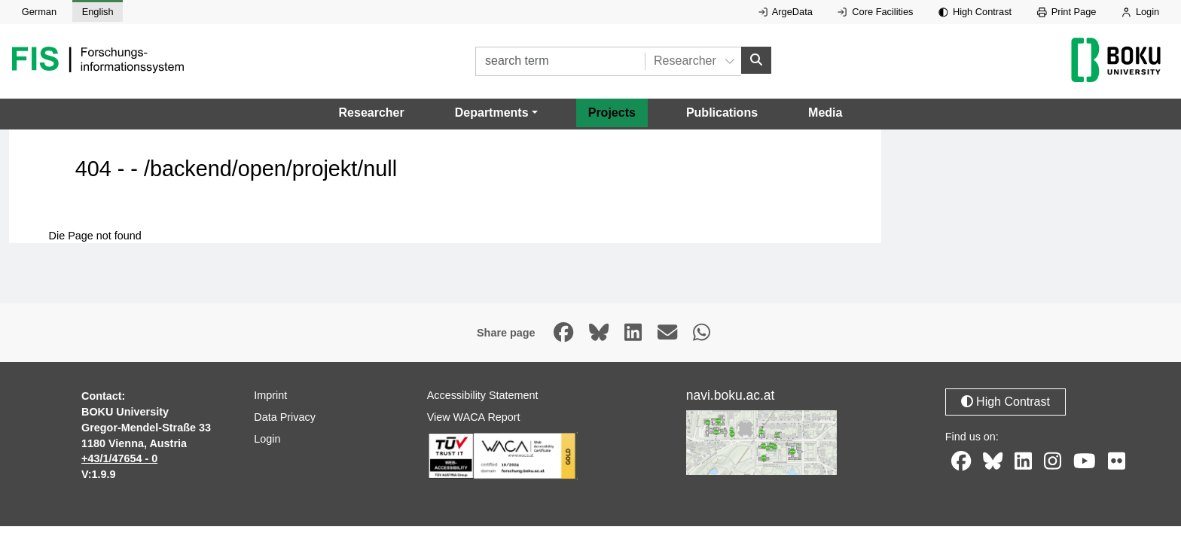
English (98, 11)
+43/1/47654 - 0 (119, 458)
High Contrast (975, 11)
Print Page (1067, 11)
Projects (612, 112)
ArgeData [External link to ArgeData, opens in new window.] (785, 11)
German (39, 11)
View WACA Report (473, 417)
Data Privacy (285, 417)
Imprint (270, 395)
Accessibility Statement (483, 395)
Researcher (371, 112)
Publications (722, 112)
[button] (496, 113)
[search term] (560, 61)
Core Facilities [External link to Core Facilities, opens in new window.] (875, 11)
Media (825, 112)
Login (1140, 11)
